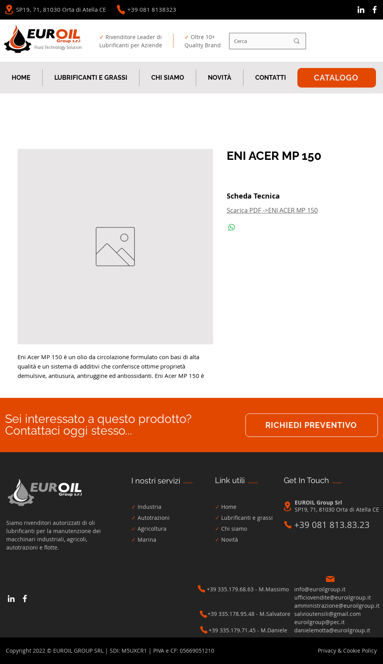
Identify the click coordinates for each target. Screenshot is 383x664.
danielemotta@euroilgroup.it (332, 630)
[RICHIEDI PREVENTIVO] (311, 425)
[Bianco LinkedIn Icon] (361, 9)
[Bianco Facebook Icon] (374, 9)
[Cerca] (255, 41)
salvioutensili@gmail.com (327, 613)
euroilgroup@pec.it (319, 622)
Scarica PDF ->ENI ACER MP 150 (272, 210)
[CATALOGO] (336, 78)
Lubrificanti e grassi (247, 517)
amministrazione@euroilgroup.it (336, 605)
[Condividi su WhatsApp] (231, 227)
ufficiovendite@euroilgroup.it (332, 597)
